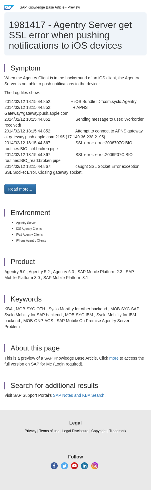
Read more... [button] (20, 189)
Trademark (117, 431)
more (114, 358)
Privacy (30, 431)
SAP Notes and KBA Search (78, 395)
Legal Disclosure (75, 431)
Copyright (98, 431)
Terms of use (49, 431)
